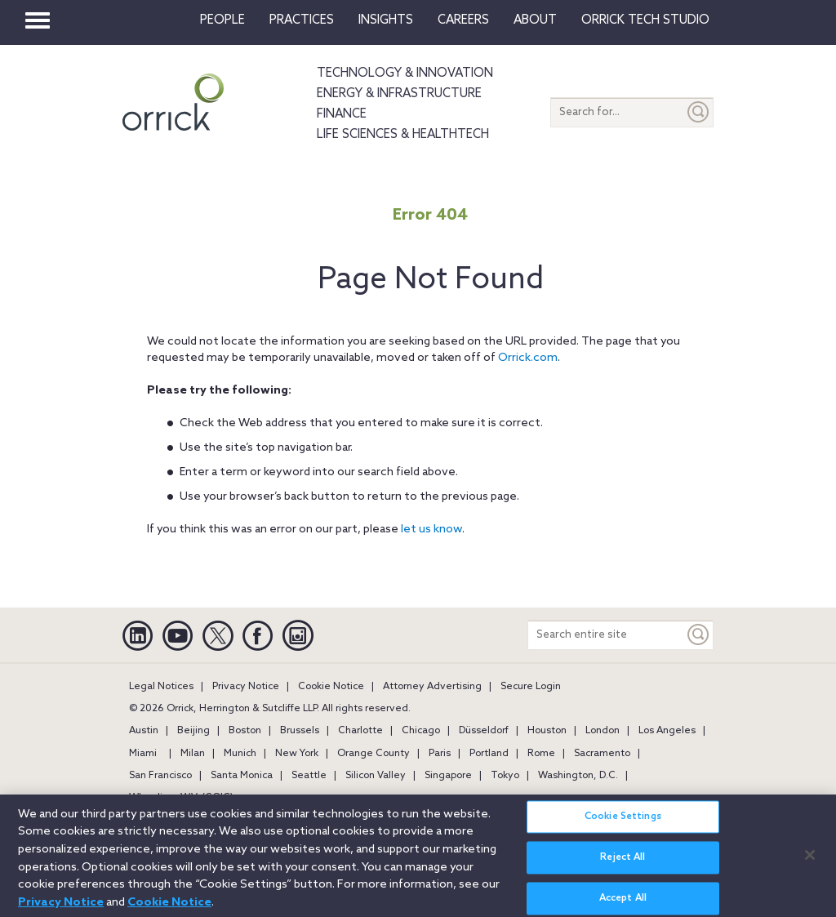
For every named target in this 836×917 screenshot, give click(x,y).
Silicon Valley (375, 775)
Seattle (309, 775)
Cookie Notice (331, 686)
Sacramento (602, 753)
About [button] (535, 20)
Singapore (448, 775)
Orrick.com (528, 358)
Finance (342, 114)
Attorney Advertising (432, 686)
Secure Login (530, 686)
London (602, 731)
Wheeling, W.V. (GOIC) (181, 797)
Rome (541, 753)
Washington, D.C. (578, 775)
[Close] (810, 863)
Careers (463, 20)
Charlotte (360, 731)
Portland (489, 753)
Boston (245, 731)
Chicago (421, 731)
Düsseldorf (484, 731)
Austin (143, 731)
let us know (431, 529)
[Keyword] (699, 635)
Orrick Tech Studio (645, 20)
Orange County (373, 753)
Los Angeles (667, 731)
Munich (240, 753)
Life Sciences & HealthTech (403, 134)
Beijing (193, 731)
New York (296, 753)
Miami (143, 753)
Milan (192, 753)
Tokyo (505, 775)
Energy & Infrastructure (399, 94)
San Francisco (160, 775)
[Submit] (699, 112)
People (222, 20)
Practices (301, 20)
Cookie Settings (623, 825)
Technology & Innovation (405, 73)
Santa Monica (242, 775)
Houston (547, 731)
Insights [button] (385, 20)
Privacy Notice (245, 686)
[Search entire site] (606, 635)
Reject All (622, 866)
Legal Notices (161, 686)
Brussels (299, 731)
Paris (440, 753)
